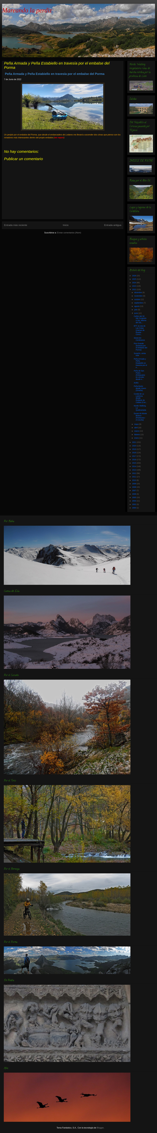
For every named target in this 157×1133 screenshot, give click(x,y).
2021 (134, 442)
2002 (134, 504)
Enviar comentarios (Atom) (69, 233)
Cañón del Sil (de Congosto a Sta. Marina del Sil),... (140, 319)
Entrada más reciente (15, 225)
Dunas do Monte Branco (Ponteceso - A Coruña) (140, 416)
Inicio (65, 225)
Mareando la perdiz (27, 10)
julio (136, 310)
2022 (134, 289)
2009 (134, 484)
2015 (134, 463)
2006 (134, 494)
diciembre (138, 292)
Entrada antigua (112, 225)
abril (136, 428)
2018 (134, 453)
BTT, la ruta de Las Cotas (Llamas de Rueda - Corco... (139, 330)
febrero (137, 435)
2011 (134, 477)
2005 (134, 497)
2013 (134, 470)
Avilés (136, 383)
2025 (134, 279)
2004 (134, 501)
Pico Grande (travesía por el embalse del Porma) (140, 346)
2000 (134, 508)
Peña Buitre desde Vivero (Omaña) (140, 388)
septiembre (138, 303)
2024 (134, 283)
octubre (137, 299)
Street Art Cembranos (139, 339)
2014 (134, 466)
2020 (134, 446)
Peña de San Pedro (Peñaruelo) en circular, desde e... (139, 375)
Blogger (100, 1128)
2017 (134, 456)
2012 (134, 473)
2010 (134, 480)
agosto (137, 306)
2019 (134, 449)
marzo (137, 431)
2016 (134, 460)
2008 (134, 487)
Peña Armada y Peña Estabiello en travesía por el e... (140, 363)
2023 (134, 286)
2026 (134, 276)
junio (136, 313)
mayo (136, 424)
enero (136, 438)
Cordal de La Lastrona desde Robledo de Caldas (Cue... (140, 398)
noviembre (138, 296)
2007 (134, 490)
